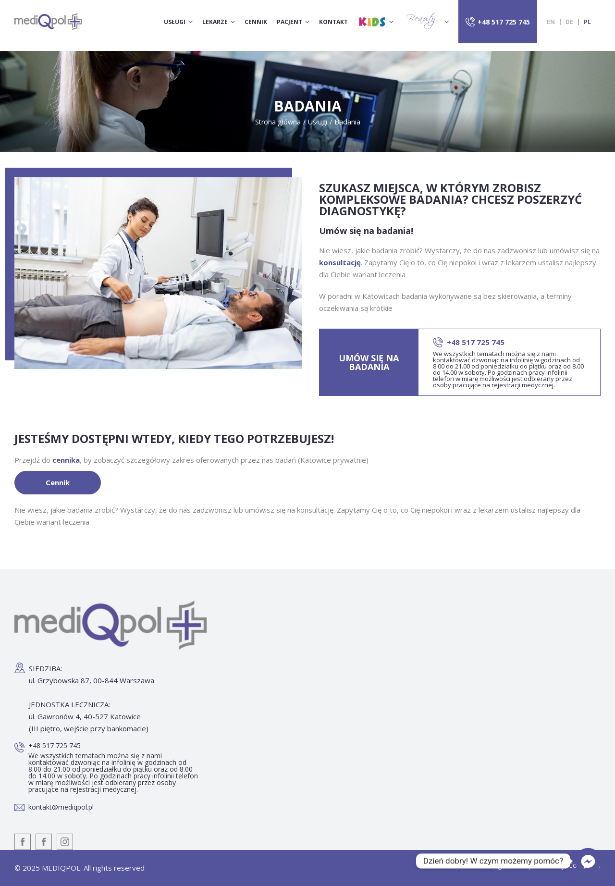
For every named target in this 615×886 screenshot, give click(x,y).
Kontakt (333, 22)
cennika (66, 460)
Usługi (174, 22)
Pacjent (289, 22)
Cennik (256, 22)
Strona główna (278, 121)
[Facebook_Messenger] (588, 861)
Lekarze (215, 22)
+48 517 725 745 (504, 21)
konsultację (340, 262)
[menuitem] (551, 22)
